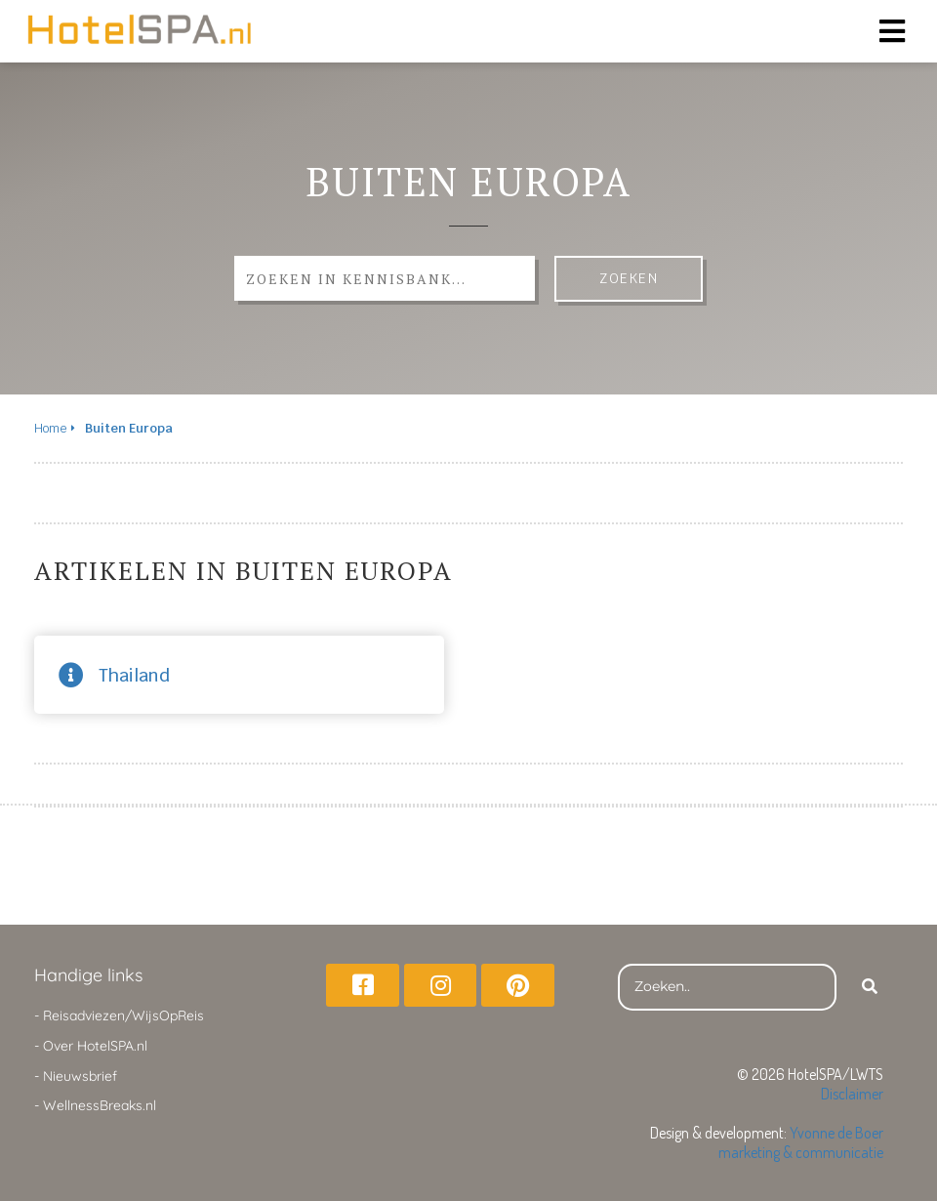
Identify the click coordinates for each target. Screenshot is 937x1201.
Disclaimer (852, 1093)
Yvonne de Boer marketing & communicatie (800, 1142)
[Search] (869, 987)
